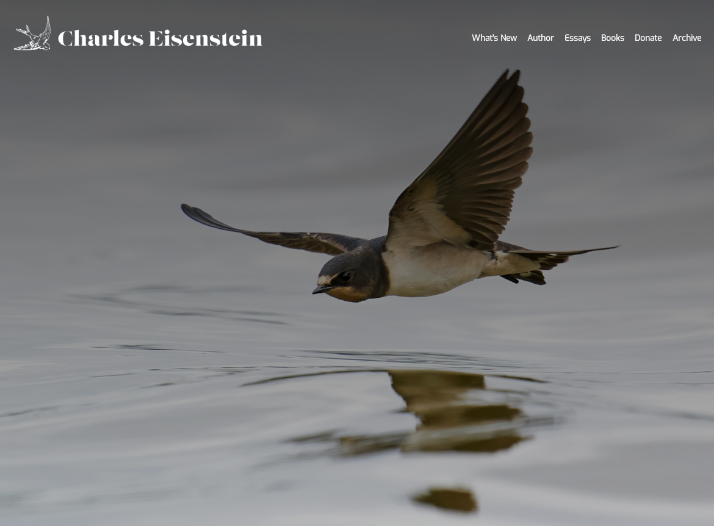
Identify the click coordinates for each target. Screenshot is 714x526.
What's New (494, 37)
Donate (648, 37)
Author (540, 37)
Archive (687, 37)
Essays (577, 37)
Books (612, 37)
